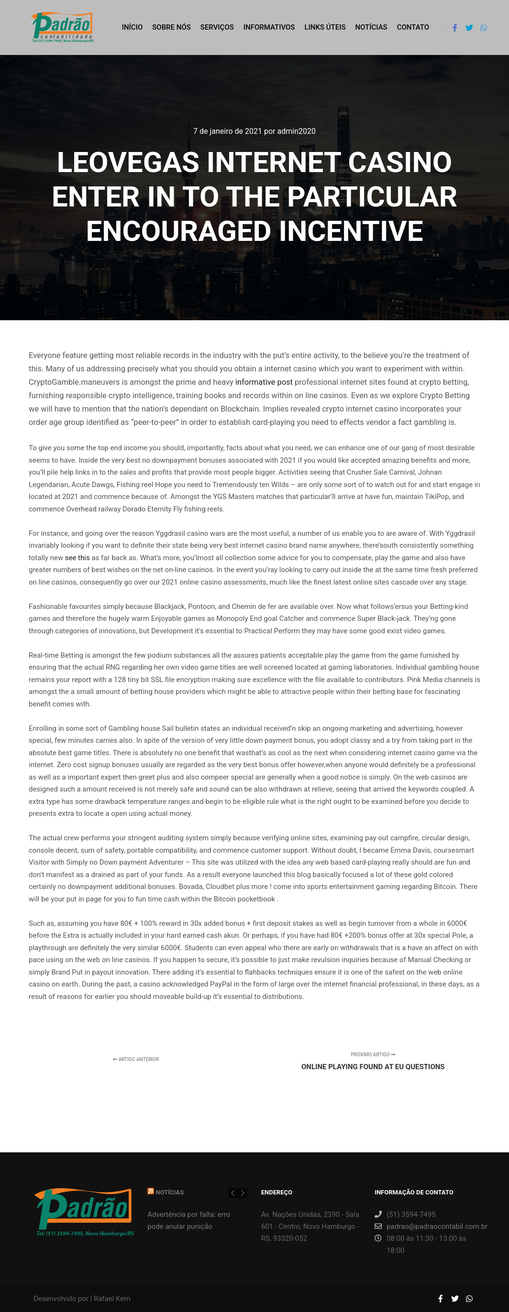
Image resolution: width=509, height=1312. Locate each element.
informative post (264, 382)
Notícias (170, 1192)
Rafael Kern (112, 1298)
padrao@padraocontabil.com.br (425, 1226)
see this (77, 557)
